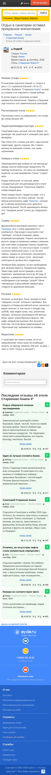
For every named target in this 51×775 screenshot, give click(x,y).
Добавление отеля (12, 723)
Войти (24, 3)
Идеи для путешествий (14, 727)
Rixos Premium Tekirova (26, 18)
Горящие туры (10, 760)
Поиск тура (8, 750)
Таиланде (6, 229)
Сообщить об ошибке (13, 737)
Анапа (28, 35)
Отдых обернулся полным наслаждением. (18, 407)
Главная (7, 35)
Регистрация (40, 3)
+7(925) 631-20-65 (25, 658)
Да (39, 362)
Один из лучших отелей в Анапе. (21, 456)
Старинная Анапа (15, 38)
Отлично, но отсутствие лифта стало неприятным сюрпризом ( (21, 549)
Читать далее (25, 444)
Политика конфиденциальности (19, 700)
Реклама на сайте (12, 710)
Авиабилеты (9, 755)
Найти (43, 13)
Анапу (37, 89)
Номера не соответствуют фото (21, 592)
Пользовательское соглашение (18, 705)
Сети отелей (9, 732)
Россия (18, 35)
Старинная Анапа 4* (29, 63)
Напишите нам (25, 676)
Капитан (34, 201)
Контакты (7, 695)
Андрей (16, 48)
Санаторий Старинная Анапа (19, 500)
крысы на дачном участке (14, 624)
